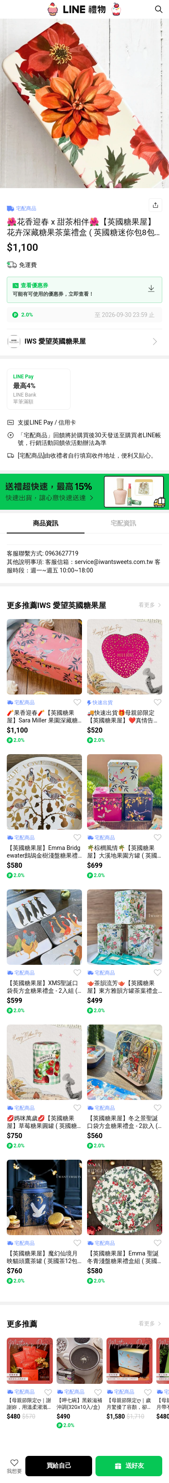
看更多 (147, 605)
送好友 (129, 1466)
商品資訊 (45, 523)
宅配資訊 (123, 523)
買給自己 (58, 1465)
